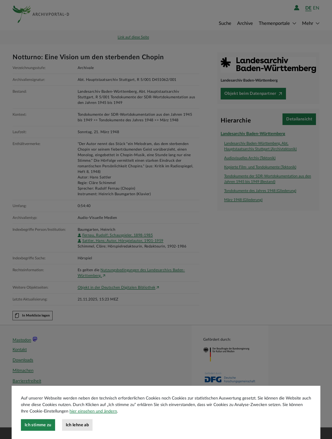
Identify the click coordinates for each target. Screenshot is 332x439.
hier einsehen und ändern (93, 420)
